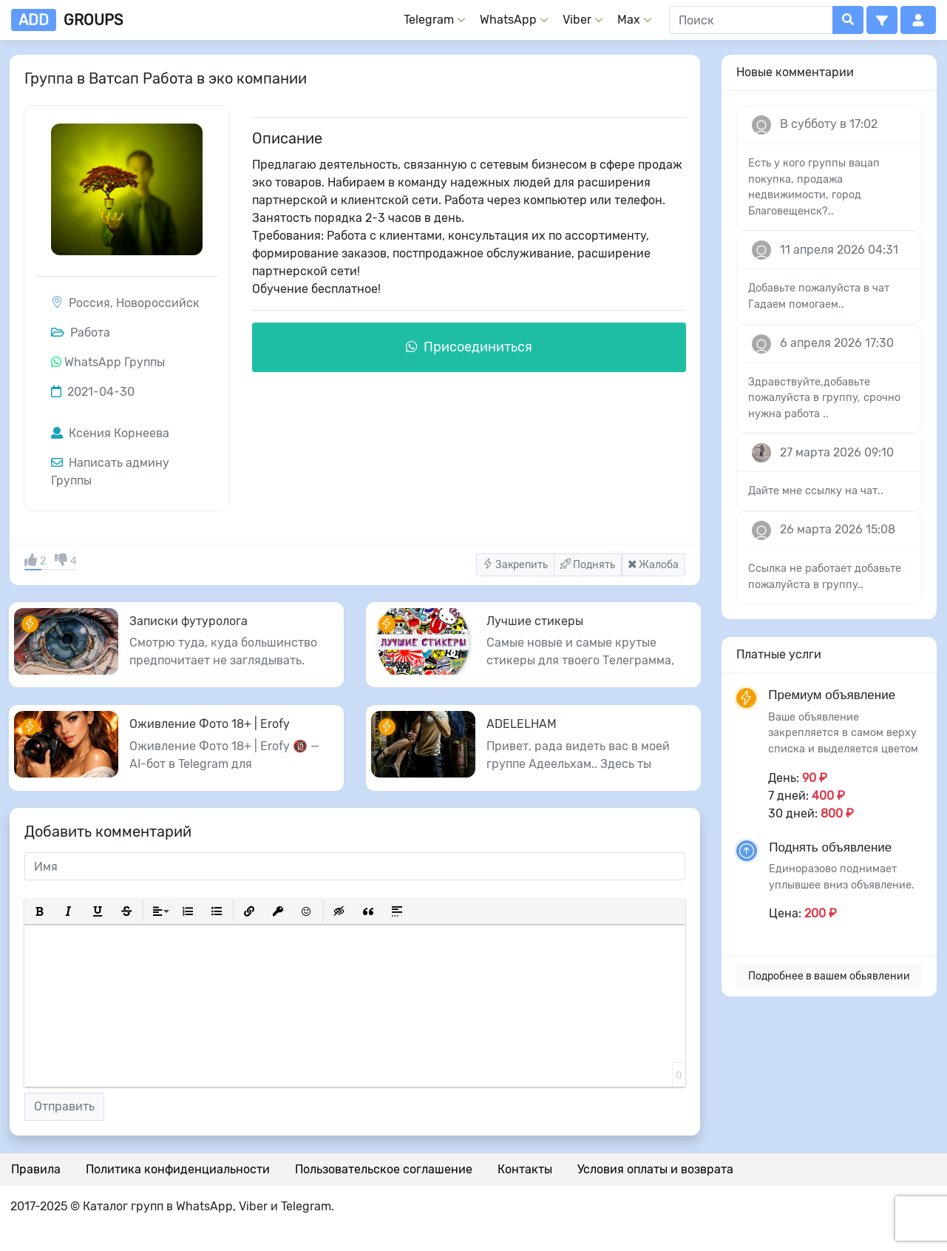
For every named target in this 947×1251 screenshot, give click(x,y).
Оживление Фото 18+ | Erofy (209, 724)
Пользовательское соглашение (383, 1169)
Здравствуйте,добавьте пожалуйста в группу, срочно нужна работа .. (824, 398)
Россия (89, 303)
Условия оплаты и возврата (655, 1169)
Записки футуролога (188, 621)
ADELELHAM (521, 724)
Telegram (429, 20)
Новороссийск (158, 303)
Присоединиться (469, 347)
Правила (36, 1169)
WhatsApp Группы (114, 362)
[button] (881, 20)
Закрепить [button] (515, 565)
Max (628, 20)
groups (67, 20)
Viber (577, 20)
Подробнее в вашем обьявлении (829, 976)
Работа (80, 333)
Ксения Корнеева (110, 433)
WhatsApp (508, 20)
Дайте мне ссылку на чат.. (815, 491)
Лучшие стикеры (534, 621)
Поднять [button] (587, 565)
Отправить (64, 1106)
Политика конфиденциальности (178, 1169)
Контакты (525, 1169)
